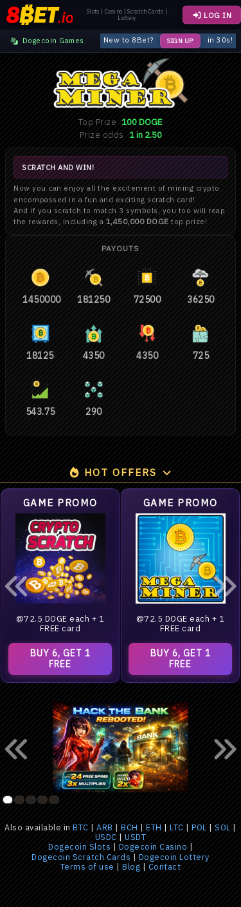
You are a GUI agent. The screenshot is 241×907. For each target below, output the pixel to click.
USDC (106, 837)
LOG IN (211, 15)
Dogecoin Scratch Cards (80, 857)
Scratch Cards (145, 11)
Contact (164, 867)
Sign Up (180, 41)
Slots (93, 11)
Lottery (127, 18)
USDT (135, 837)
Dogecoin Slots (79, 847)
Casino (114, 11)
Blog (131, 867)
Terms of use (87, 867)
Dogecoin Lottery (174, 857)
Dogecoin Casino (153, 847)
